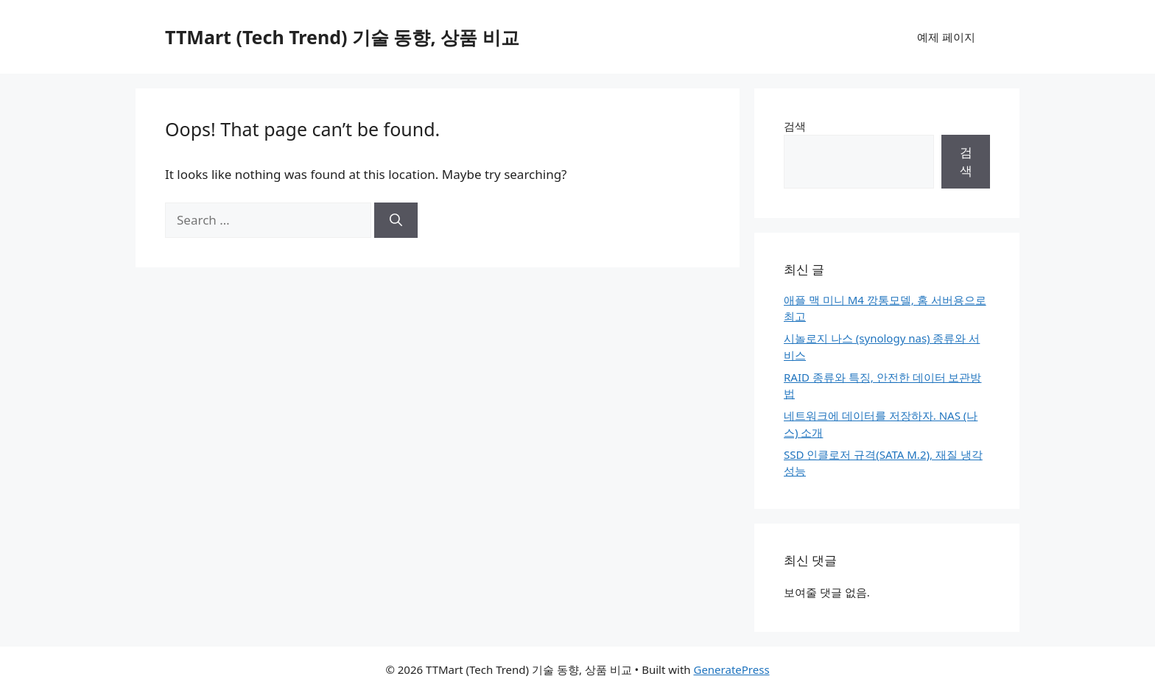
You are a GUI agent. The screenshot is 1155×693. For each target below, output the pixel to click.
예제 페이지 (946, 36)
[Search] (396, 220)
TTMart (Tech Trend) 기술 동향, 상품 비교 (342, 36)
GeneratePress (731, 669)
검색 (795, 126)
